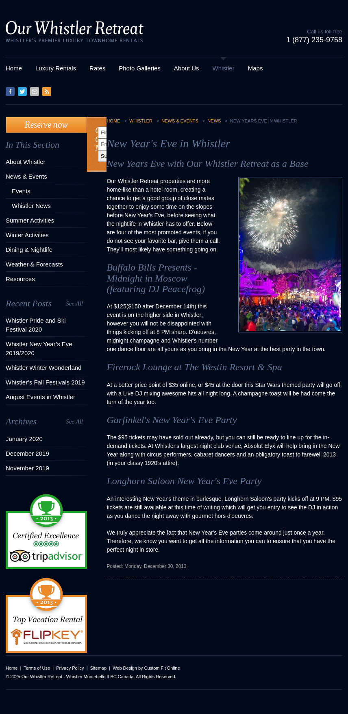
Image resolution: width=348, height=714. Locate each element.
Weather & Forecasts (34, 264)
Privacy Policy (70, 668)
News (214, 120)
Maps (255, 68)
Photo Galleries (140, 68)
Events (21, 191)
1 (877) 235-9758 (314, 40)
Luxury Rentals (55, 68)
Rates (97, 68)
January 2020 (24, 438)
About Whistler (26, 161)
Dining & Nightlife (29, 249)
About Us (186, 68)
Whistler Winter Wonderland (43, 367)
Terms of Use (37, 668)
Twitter (22, 91)
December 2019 (27, 453)
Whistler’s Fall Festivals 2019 (45, 382)
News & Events (26, 176)
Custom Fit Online (162, 668)
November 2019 (27, 468)
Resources (20, 278)
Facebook (10, 91)
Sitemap (98, 668)
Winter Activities (27, 234)
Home (14, 68)
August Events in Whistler (40, 396)
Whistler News (31, 205)
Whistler (224, 68)
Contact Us (34, 91)
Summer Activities (30, 220)
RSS (46, 91)
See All (74, 303)
